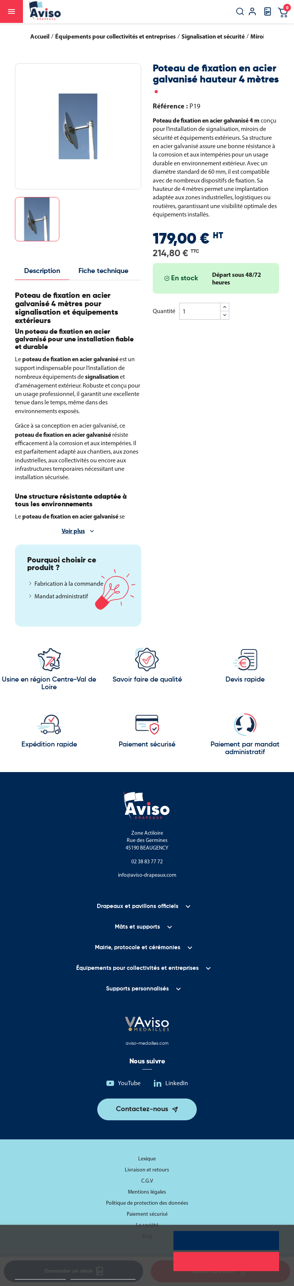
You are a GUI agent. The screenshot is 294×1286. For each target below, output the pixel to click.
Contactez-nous (142, 1109)
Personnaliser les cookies (103, 1276)
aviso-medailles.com (147, 1043)
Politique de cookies (40, 1276)
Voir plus (73, 531)
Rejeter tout (226, 1261)
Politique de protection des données (147, 1203)
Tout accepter (226, 1240)
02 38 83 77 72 (147, 861)
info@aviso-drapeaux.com (147, 875)
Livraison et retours (147, 1169)
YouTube (129, 1083)
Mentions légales (147, 1192)
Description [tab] (42, 271)
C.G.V (147, 1181)
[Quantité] (199, 311)
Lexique (147, 1158)
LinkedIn (176, 1083)
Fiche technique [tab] (103, 271)
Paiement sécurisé (147, 1214)
